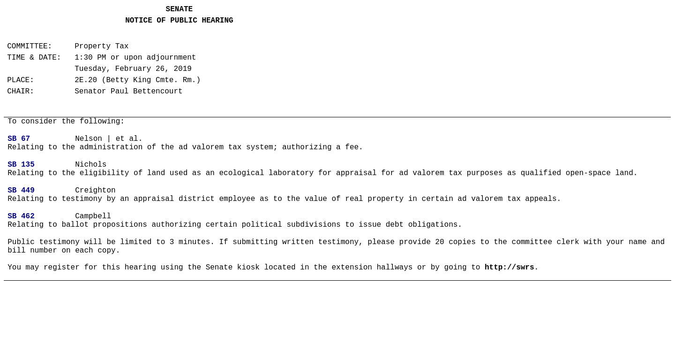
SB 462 (21, 216)
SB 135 (21, 165)
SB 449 (21, 190)
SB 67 (19, 139)
